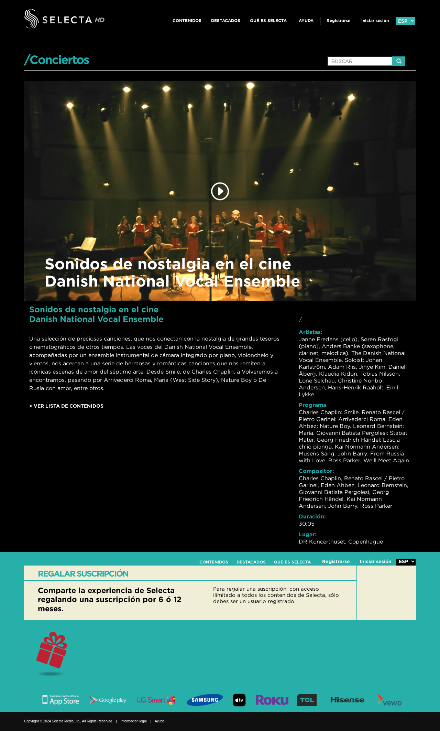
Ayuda (306, 20)
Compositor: (316, 471)
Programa (312, 405)
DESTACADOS (225, 20)
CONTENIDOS (187, 20)
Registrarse (338, 20)
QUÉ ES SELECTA (268, 20)
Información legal (134, 721)
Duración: (312, 516)
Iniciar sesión (375, 20)
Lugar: (308, 534)
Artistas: (310, 332)
